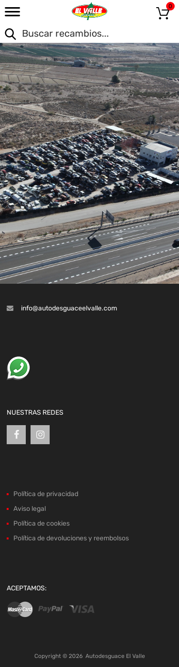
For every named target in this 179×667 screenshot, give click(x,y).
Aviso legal (29, 509)
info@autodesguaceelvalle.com (69, 308)
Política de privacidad (45, 494)
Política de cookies (41, 523)
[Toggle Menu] (12, 14)
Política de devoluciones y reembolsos (71, 538)
